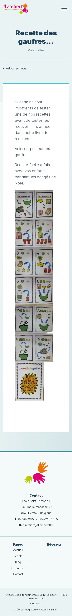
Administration (49, 609)
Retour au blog (14, 68)
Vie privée (36, 603)
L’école (17, 556)
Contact (18, 574)
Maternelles (36, 50)
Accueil (18, 550)
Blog (18, 562)
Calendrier (18, 568)
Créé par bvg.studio (26, 609)
